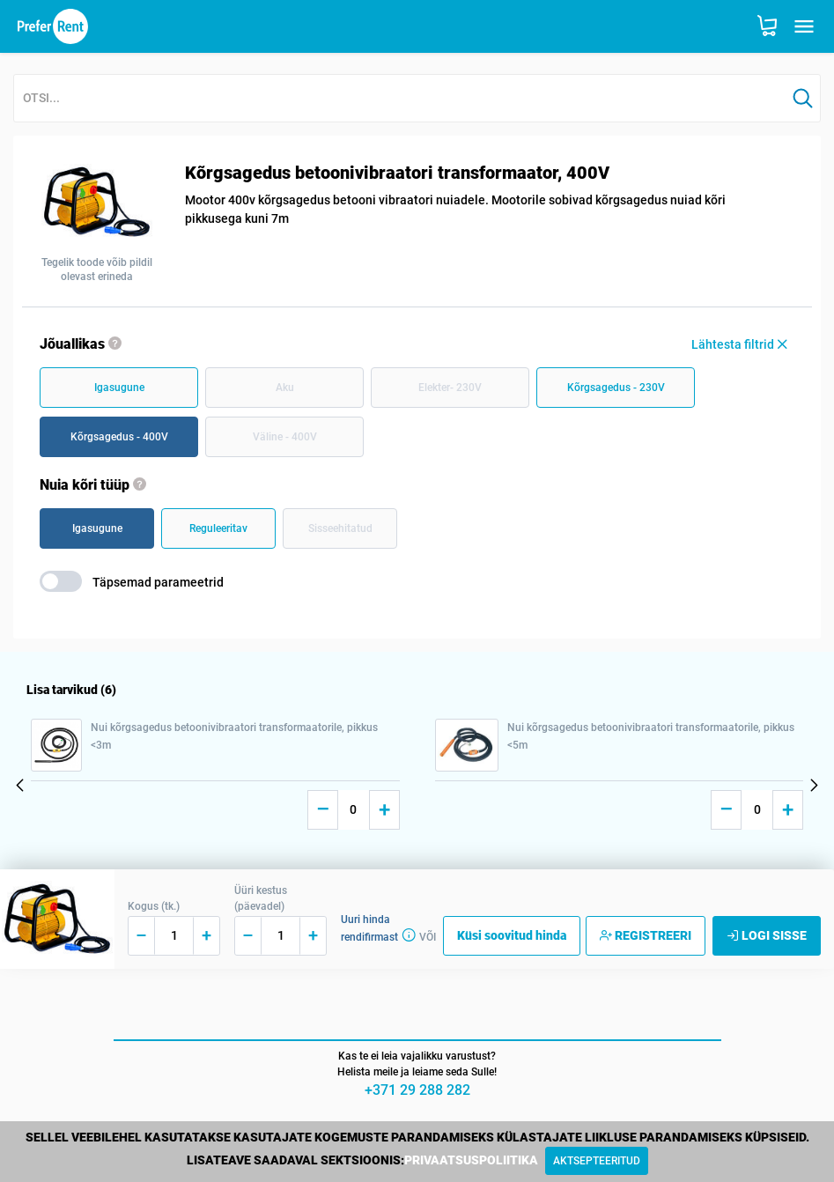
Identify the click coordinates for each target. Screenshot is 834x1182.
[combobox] (399, 99)
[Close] (596, 1161)
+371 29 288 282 (417, 1090)
